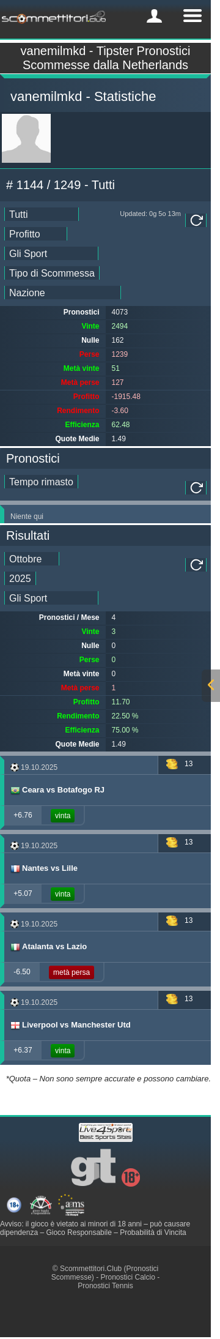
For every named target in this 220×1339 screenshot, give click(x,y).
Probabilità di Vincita (153, 1232)
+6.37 (22, 1050)
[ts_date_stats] (41, 214)
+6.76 (22, 815)
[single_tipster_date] (41, 481)
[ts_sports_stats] (51, 253)
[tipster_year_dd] (20, 578)
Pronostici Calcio (127, 1277)
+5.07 (22, 893)
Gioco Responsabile (78, 1232)
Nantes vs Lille (43, 868)
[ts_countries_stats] (62, 292)
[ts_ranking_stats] (35, 234)
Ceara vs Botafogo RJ (57, 790)
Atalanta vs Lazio (48, 946)
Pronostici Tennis (105, 1285)
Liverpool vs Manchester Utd (70, 1025)
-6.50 (21, 972)
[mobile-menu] (154, 16)
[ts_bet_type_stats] (52, 273)
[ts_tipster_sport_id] (51, 598)
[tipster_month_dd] (31, 558)
